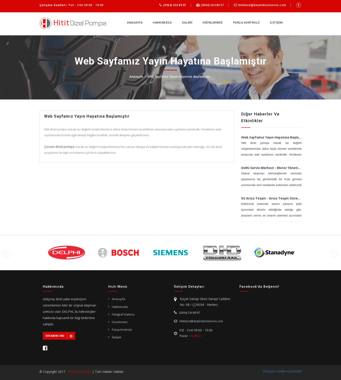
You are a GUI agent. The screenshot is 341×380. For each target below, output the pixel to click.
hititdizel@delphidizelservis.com (260, 5)
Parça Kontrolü (122, 330)
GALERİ (187, 22)
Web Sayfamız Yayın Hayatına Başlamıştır (178, 76)
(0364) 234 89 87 (172, 5)
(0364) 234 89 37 (210, 5)
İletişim (116, 337)
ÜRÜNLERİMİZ (212, 22)
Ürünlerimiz (120, 322)
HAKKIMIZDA (162, 22)
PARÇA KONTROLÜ (246, 22)
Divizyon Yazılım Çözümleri (282, 371)
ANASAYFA (135, 22)
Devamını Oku (59, 336)
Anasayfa (136, 76)
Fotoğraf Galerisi (123, 314)
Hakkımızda (120, 307)
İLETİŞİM (276, 22)
